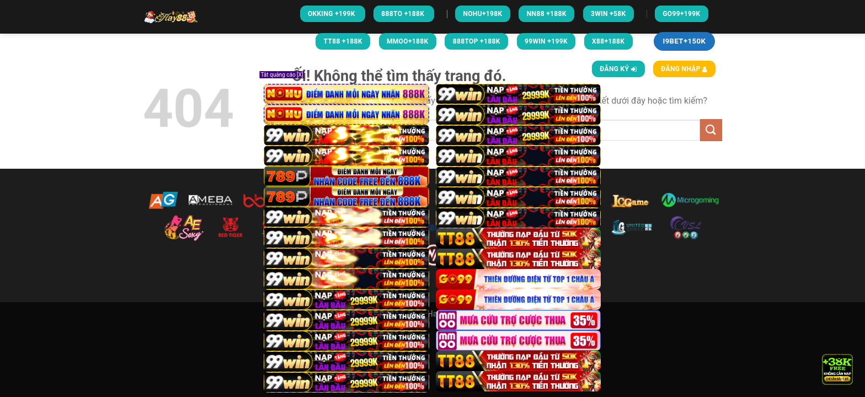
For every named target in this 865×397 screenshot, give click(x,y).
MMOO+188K (408, 41)
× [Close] (839, 356)
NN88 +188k (547, 14)
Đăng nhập (684, 69)
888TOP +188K (476, 41)
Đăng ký (618, 69)
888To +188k (403, 14)
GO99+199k (681, 14)
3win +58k (608, 14)
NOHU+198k (482, 14)
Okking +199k (332, 14)
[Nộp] (711, 130)
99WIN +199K (546, 41)
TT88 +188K (343, 41)
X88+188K (608, 41)
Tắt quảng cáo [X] (281, 75)
